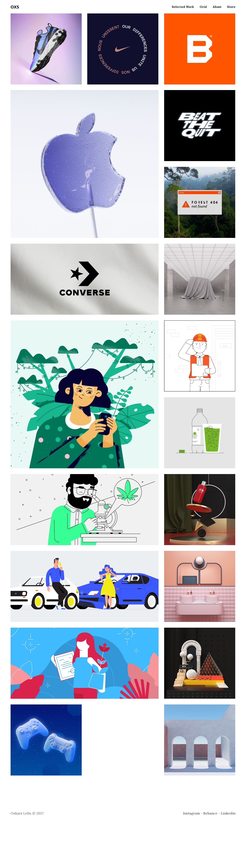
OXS (15, 7)
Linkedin (228, 813)
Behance (210, 813)
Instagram (191, 813)
